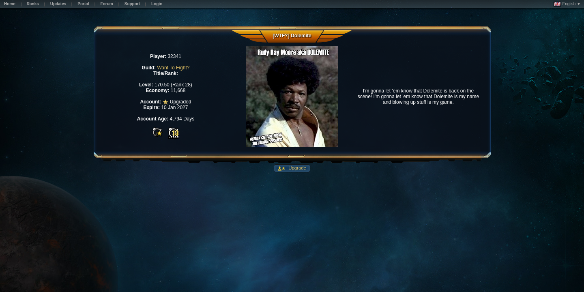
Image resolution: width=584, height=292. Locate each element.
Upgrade (296, 167)
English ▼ (567, 4)
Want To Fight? (173, 68)
